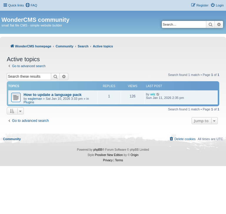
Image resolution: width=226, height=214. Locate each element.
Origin (135, 155)
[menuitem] (31, 5)
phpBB (97, 149)
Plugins (29, 102)
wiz (152, 94)
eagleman (35, 98)
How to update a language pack (53, 94)
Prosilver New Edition (109, 155)
